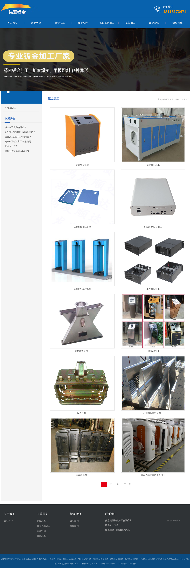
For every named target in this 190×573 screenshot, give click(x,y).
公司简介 (8, 520)
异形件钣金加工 (82, 351)
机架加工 (130, 22)
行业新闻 (74, 525)
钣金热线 (177, 22)
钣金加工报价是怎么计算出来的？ (20, 132)
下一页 (127, 484)
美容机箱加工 (82, 475)
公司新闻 (74, 520)
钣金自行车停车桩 (82, 289)
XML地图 (132, 564)
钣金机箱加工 (153, 165)
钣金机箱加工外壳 (82, 227)
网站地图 (123, 564)
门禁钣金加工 (153, 351)
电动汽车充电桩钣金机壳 (153, 475)
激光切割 (83, 22)
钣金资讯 (154, 22)
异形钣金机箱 (82, 165)
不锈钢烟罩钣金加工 (153, 413)
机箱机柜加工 (106, 22)
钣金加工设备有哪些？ (16, 127)
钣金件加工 (82, 413)
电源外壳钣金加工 (153, 227)
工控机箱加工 (153, 289)
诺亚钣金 (36, 22)
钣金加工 (60, 22)
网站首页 (13, 22)
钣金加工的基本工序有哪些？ (18, 137)
